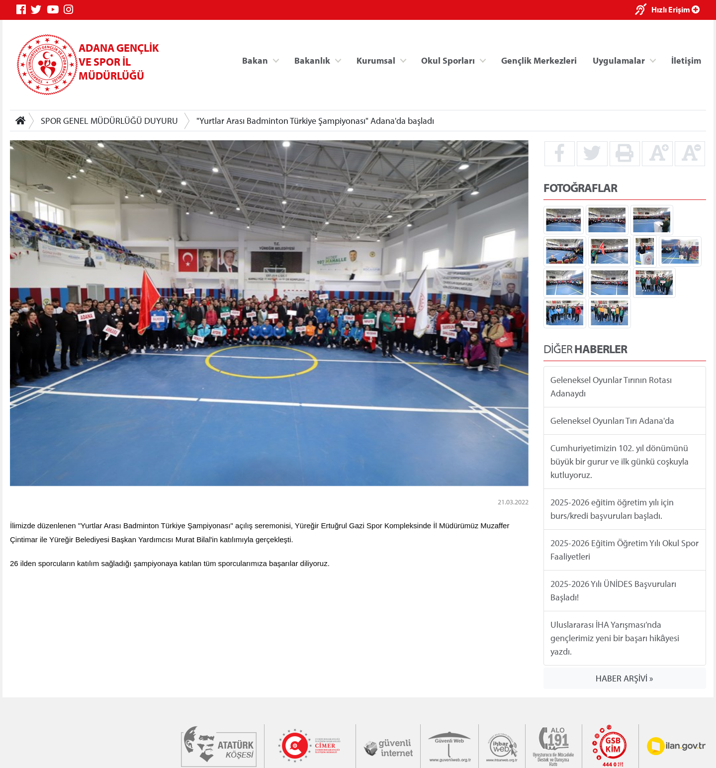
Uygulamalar (619, 60)
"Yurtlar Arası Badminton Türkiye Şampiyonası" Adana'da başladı (315, 120)
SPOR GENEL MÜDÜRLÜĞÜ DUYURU (109, 120)
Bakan (255, 60)
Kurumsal (376, 60)
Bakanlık (312, 60)
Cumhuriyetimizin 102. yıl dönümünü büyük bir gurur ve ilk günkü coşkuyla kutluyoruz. (619, 461)
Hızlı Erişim (675, 9)
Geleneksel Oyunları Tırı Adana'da (612, 420)
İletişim (686, 60)
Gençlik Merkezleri (539, 60)
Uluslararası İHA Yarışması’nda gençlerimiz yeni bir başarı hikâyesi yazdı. (614, 638)
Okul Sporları (448, 60)
